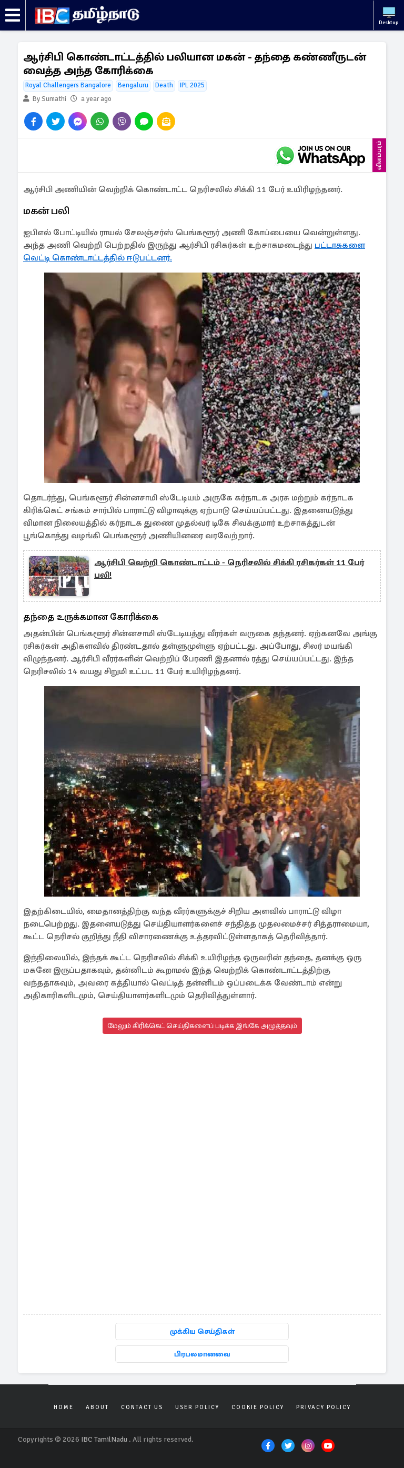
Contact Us (142, 1407)
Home (64, 1407)
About (97, 1407)
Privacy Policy (323, 1407)
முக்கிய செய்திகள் (202, 1331)
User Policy (197, 1407)
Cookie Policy (257, 1407)
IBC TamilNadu (104, 1439)
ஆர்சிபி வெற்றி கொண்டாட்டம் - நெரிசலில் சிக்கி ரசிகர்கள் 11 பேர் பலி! (229, 568)
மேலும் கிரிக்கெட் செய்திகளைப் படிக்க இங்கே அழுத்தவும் (202, 1025)
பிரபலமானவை (202, 1354)
